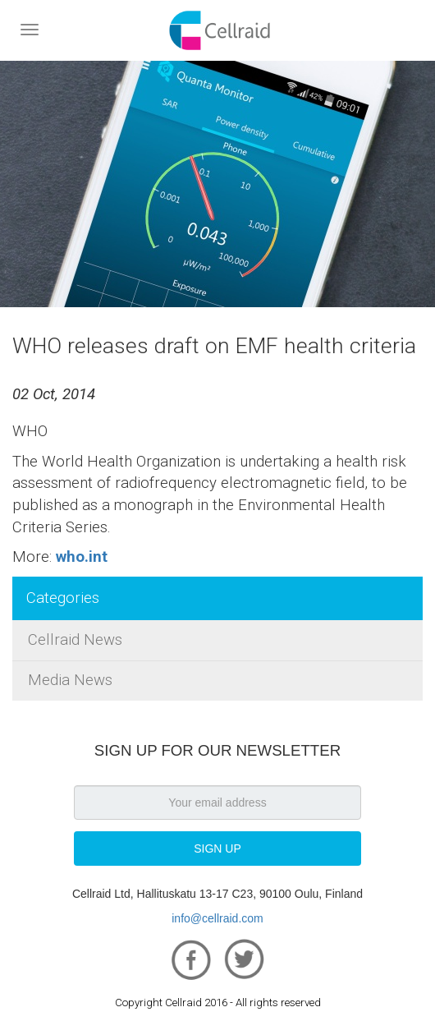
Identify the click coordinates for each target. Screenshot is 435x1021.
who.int (82, 557)
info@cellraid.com (217, 918)
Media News (70, 680)
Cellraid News (75, 640)
